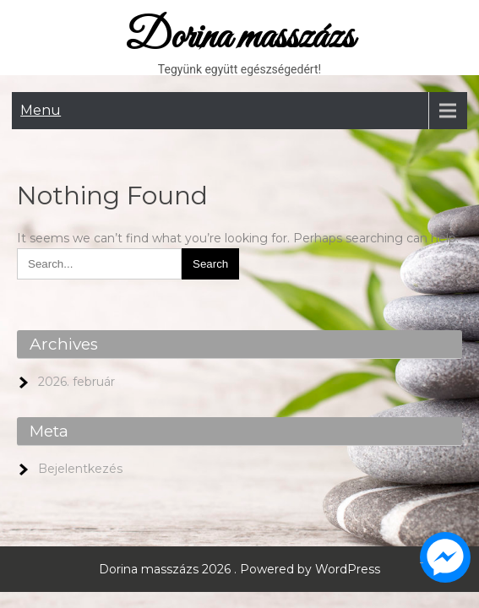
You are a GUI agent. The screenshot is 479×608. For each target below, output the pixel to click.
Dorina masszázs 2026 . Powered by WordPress (239, 569)
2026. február (76, 381)
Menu (40, 110)
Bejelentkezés (80, 468)
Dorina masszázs (239, 37)
